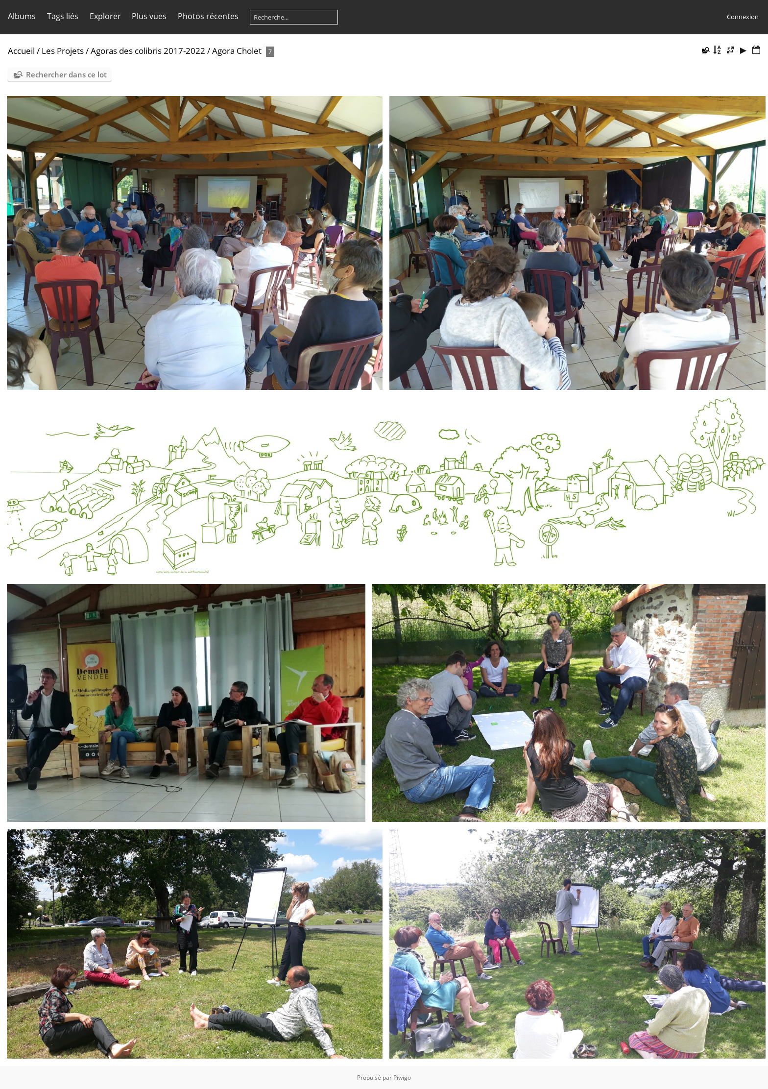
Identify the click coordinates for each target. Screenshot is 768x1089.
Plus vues (149, 16)
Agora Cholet (237, 50)
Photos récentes (208, 16)
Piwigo (402, 1077)
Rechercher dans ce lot (66, 74)
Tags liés (62, 16)
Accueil (21, 50)
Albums (22, 16)
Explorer (105, 16)
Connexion (743, 16)
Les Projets (63, 50)
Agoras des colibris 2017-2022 (148, 50)
